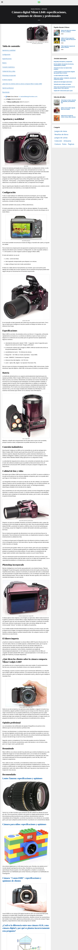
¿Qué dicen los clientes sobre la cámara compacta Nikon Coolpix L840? (22, 84)
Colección (58, 141)
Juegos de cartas (61, 137)
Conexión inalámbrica (8, 67)
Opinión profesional (8, 88)
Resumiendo (5, 92)
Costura (58, 144)
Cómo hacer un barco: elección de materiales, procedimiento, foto (68, 101)
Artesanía (67, 141)
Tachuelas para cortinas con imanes (62, 84)
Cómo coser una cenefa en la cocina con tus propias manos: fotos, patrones (64, 87)
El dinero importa (7, 79)
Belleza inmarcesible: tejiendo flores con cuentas (68, 108)
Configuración (6, 54)
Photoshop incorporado (9, 75)
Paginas (71, 144)
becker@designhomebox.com (29, 96)
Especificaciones (7, 58)
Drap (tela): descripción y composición (63, 61)
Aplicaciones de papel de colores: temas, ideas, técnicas (68, 116)
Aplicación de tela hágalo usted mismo (63, 81)
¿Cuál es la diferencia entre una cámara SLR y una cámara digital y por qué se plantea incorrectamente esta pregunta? (26, 928)
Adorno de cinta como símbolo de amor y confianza (68, 31)
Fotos (64, 144)
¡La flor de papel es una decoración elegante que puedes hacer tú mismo (64, 72)
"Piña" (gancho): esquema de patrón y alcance (68, 46)
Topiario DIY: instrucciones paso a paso (63, 90)
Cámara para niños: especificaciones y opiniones (24, 824)
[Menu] (2, 2)
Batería (4, 63)
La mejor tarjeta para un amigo (61, 75)
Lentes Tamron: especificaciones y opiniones (22, 778)
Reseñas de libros (61, 134)
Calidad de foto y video (8, 71)
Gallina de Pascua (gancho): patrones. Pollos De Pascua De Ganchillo (68, 39)
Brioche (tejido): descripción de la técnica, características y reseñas (64, 64)
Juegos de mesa (61, 131)
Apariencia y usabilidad (8, 50)
